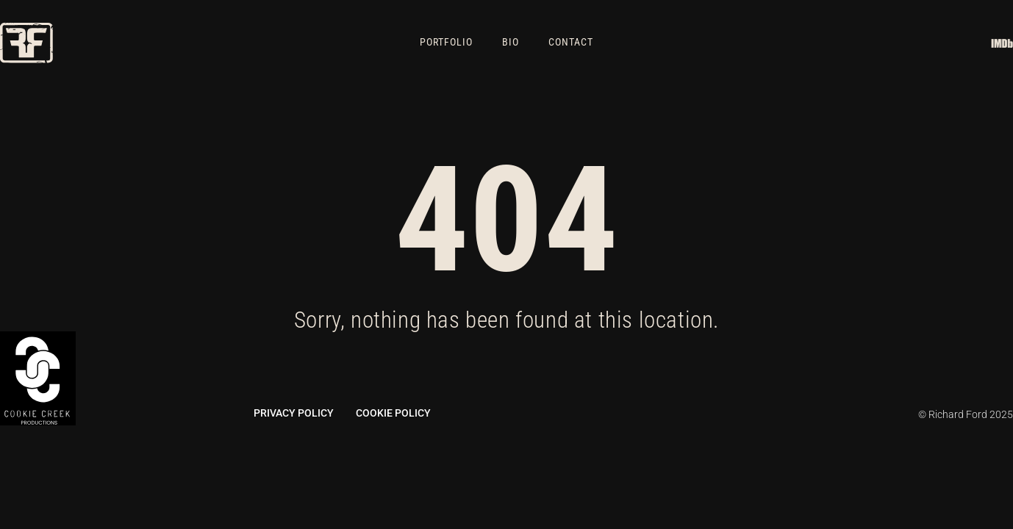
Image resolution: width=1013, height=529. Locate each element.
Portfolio (446, 42)
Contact (570, 42)
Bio (510, 42)
